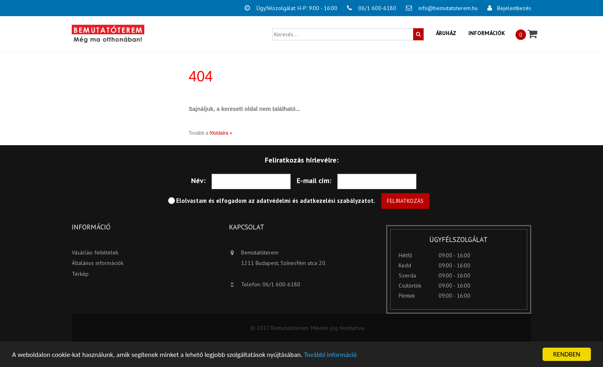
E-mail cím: (314, 180)
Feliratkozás (405, 200)
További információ (330, 354)
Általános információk (97, 263)
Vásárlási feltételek (95, 252)
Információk (486, 33)
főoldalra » (221, 133)
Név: (198, 180)
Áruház (446, 33)
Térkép (80, 273)
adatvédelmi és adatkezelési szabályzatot (315, 200)
